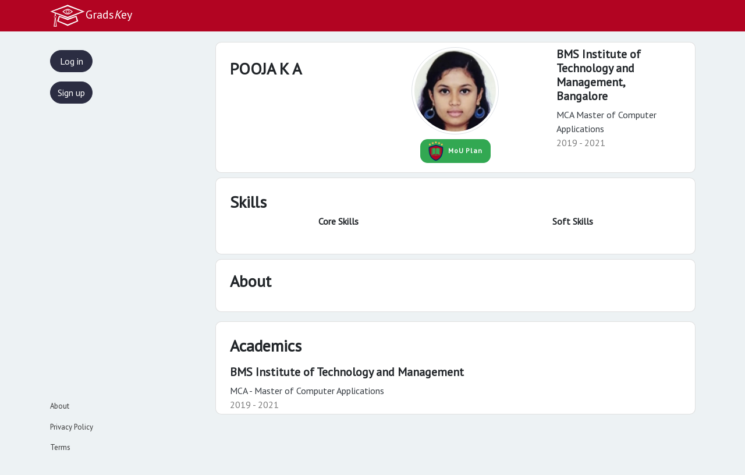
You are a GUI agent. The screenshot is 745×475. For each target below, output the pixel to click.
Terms (60, 447)
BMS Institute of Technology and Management (347, 372)
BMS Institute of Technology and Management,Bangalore (598, 75)
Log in (71, 61)
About (59, 406)
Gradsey (90, 15)
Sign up (71, 92)
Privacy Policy (71, 427)
